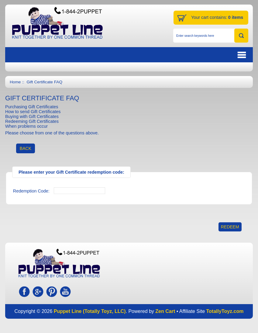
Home (15, 82)
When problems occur (26, 126)
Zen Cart (165, 311)
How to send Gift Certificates (32, 111)
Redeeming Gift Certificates (32, 121)
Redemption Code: (31, 191)
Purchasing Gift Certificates (31, 106)
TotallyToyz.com (224, 311)
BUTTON (211, 55)
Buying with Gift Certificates (32, 116)
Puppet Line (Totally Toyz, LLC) (90, 311)
